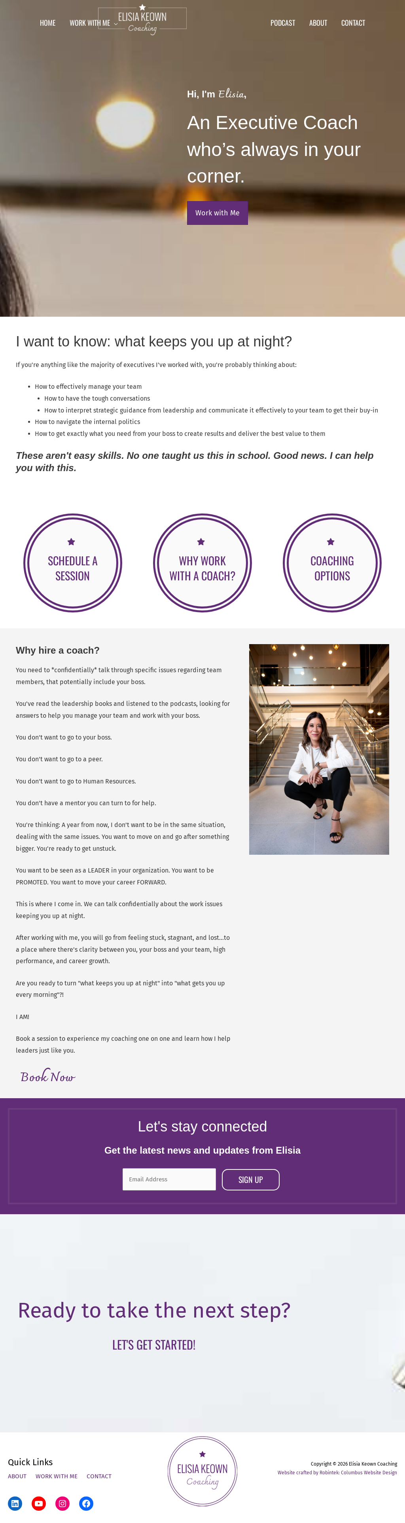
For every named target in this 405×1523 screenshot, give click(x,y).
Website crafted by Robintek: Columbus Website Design (337, 1471)
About (17, 1475)
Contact (101, 1475)
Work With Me (57, 1475)
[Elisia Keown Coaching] (199, 23)
